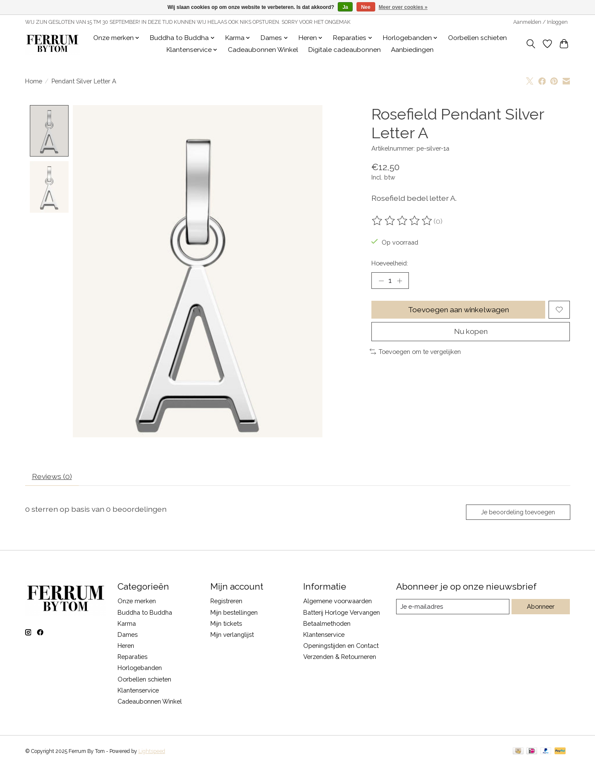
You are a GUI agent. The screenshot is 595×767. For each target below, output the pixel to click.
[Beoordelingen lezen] (402, 220)
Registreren (226, 602)
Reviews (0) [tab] (52, 477)
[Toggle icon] (531, 43)
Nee (366, 7)
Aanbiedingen (412, 50)
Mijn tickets (226, 624)
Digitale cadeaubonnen (344, 50)
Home (33, 81)
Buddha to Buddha (145, 613)
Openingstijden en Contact (341, 646)
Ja (345, 7)
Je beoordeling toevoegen (517, 513)
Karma (127, 624)
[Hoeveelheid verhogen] (399, 281)
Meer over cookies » (403, 7)
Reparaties (132, 658)
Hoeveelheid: (389, 263)
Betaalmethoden (327, 624)
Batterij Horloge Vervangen (341, 613)
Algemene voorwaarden (337, 602)
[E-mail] (452, 607)
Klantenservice (138, 691)
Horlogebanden (140, 669)
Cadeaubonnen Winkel (263, 50)
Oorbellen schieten (477, 38)
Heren (126, 646)
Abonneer (541, 607)
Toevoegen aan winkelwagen (458, 309)
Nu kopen (471, 332)
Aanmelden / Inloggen (540, 22)
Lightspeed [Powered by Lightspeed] (151, 753)
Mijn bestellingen (234, 613)
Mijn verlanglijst (232, 635)
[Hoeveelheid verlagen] (381, 281)
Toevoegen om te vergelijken (415, 352)
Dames (128, 635)
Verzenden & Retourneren (339, 658)
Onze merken (137, 602)
